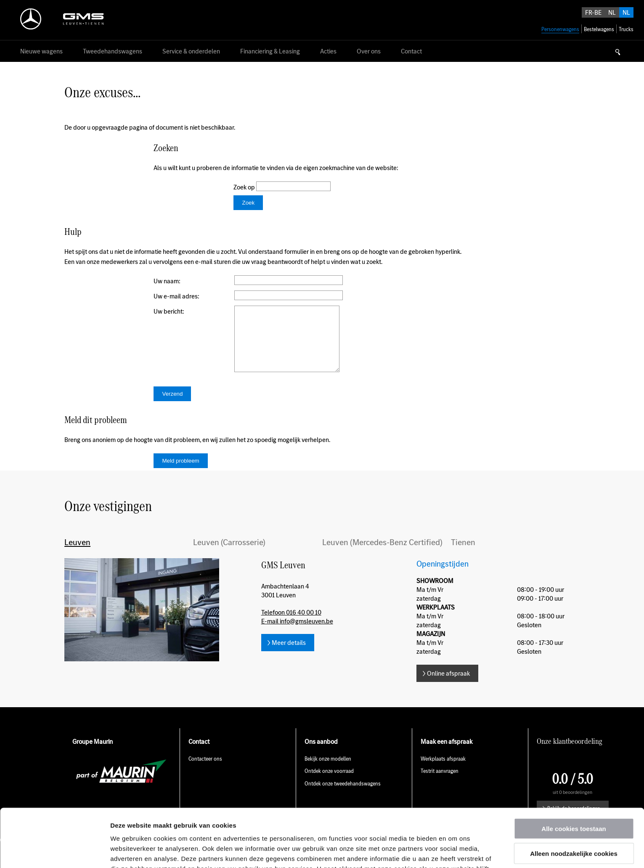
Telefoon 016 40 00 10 (291, 624)
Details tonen (454, 851)
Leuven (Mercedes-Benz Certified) (382, 555)
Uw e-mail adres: (176, 296)
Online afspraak (448, 686)
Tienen (463, 555)
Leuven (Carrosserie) (229, 555)
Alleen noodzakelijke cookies (573, 798)
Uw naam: (167, 281)
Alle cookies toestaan (573, 773)
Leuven (77, 555)
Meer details (289, 655)
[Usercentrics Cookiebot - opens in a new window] (54, 851)
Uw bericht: (169, 311)
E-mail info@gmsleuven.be (297, 633)
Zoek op (244, 187)
